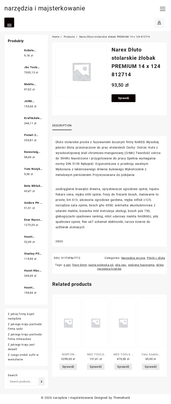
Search (13, 375)
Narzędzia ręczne (133, 258)
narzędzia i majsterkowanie (46, 8)
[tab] (63, 126)
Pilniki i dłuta (156, 258)
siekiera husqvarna (141, 265)
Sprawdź (123, 98)
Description (62, 125)
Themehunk (121, 397)
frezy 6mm (79, 265)
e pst (67, 265)
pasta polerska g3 (100, 265)
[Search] (42, 382)
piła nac (120, 265)
